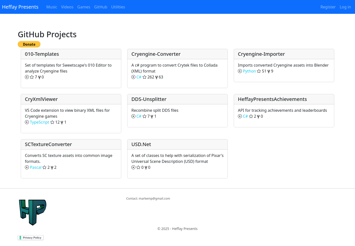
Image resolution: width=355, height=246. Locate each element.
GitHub (100, 7)
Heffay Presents (20, 6)
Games (83, 7)
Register (328, 7)
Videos (67, 7)
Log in (345, 7)
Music (51, 7)
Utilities (118, 7)
